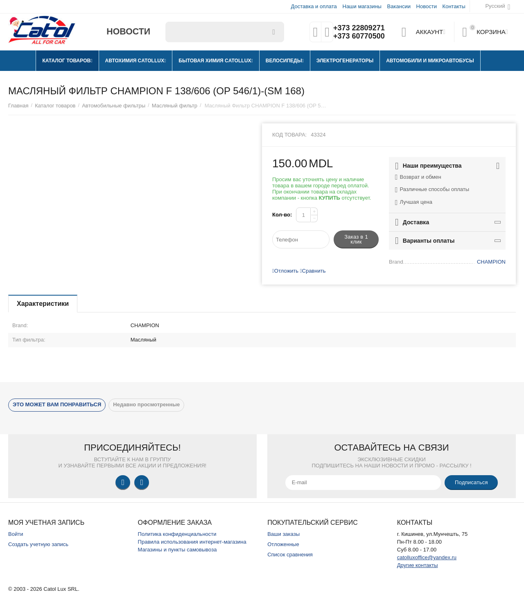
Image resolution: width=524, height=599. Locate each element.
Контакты (454, 6)
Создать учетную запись (38, 544)
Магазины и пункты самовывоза (177, 550)
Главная (18, 105)
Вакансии (399, 6)
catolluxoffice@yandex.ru (426, 557)
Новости (426, 6)
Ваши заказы (283, 534)
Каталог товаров (55, 105)
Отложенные (283, 544)
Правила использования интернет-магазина (192, 542)
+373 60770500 (359, 36)
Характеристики (43, 303)
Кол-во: (282, 215)
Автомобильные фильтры (113, 105)
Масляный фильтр (174, 105)
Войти (15, 534)
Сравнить (313, 271)
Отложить (285, 271)
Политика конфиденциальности (177, 534)
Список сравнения (290, 554)
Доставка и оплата (314, 6)
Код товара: (289, 135)
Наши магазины (361, 6)
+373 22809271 (359, 28)
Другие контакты (417, 565)
